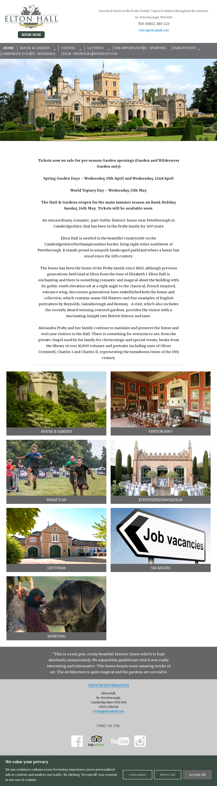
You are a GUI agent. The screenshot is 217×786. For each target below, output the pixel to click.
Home (8, 48)
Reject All (167, 775)
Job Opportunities (129, 48)
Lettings (95, 48)
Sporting (158, 48)
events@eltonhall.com (108, 711)
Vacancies (160, 568)
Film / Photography (77, 54)
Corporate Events (16, 54)
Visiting (68, 48)
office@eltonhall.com (154, 30)
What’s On (108, 54)
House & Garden (35, 48)
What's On (56, 500)
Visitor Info (160, 431)
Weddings (46, 54)
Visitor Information (108, 685)
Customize (137, 775)
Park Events (184, 48)
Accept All (197, 775)
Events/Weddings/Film (160, 500)
